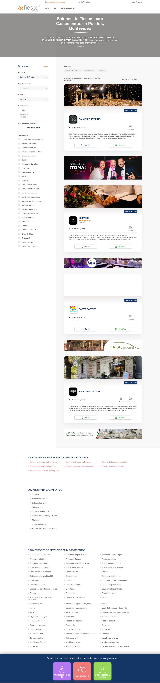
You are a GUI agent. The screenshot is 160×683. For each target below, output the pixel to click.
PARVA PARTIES (87, 309)
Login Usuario (137, 2)
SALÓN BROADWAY (89, 391)
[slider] (18, 131)
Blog (54, 8)
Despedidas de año (68, 8)
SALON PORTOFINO (90, 119)
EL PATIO (84, 218)
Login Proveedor (84, 2)
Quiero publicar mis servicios (55, 2)
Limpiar (46, 66)
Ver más (79, 46)
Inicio (47, 8)
